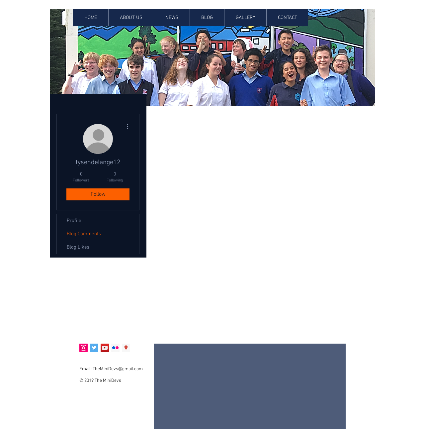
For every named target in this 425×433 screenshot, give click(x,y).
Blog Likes (78, 247)
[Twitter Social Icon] (94, 348)
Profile (74, 221)
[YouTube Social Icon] (105, 348)
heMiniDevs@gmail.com (119, 369)
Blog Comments (84, 234)
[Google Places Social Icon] (126, 348)
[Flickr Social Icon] (115, 348)
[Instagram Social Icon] (83, 348)
